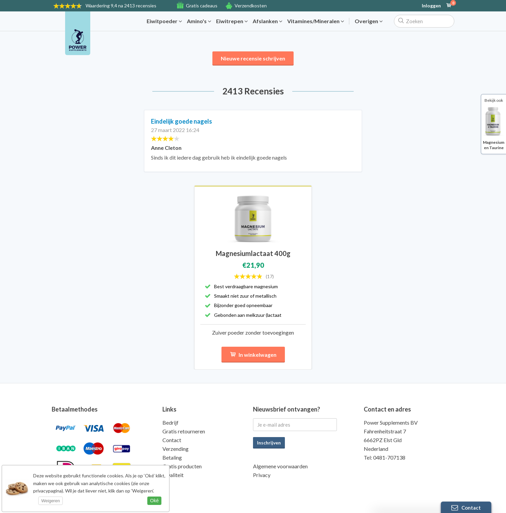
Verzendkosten (251, 5)
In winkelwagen (253, 354)
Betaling (172, 457)
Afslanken (267, 21)
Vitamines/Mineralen (315, 21)
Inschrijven (269, 442)
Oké (154, 500)
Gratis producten (182, 466)
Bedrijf (170, 422)
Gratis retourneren (183, 431)
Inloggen (431, 5)
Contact (171, 440)
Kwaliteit (173, 475)
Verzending (175, 448)
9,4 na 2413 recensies (121, 5)
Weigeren (50, 500)
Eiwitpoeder (164, 21)
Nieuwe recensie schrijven (253, 58)
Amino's (199, 21)
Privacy (261, 475)
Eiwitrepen (232, 21)
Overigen (369, 21)
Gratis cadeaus (201, 5)
